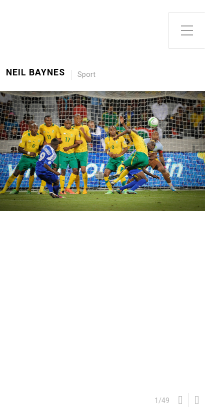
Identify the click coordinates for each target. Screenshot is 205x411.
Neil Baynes (35, 72)
